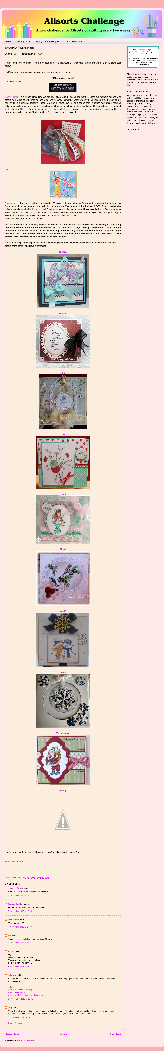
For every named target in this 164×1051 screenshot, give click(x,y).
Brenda (63, 252)
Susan (63, 611)
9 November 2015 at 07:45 (20, 967)
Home (8, 41)
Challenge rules (22, 41)
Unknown (12, 975)
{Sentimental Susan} (17, 992)
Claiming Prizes (74, 41)
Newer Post (12, 1034)
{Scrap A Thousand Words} (20, 990)
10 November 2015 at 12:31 (20, 999)
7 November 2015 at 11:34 (20, 895)
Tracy (63, 672)
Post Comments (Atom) (27, 1040)
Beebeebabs (13, 920)
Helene (62, 313)
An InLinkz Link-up (14, 861)
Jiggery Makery (12, 203)
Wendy (62, 790)
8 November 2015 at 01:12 (20, 943)
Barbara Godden (15, 904)
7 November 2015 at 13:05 (20, 911)
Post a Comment (15, 1023)
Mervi (63, 549)
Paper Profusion (15, 888)
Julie (62, 373)
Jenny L (11, 951)
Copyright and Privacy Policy (49, 41)
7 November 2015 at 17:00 (20, 927)
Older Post (114, 1034)
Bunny (11, 935)
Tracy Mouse (62, 733)
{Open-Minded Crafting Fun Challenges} (25, 995)
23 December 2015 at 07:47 (20, 1017)
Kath (62, 434)
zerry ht (11, 1007)
